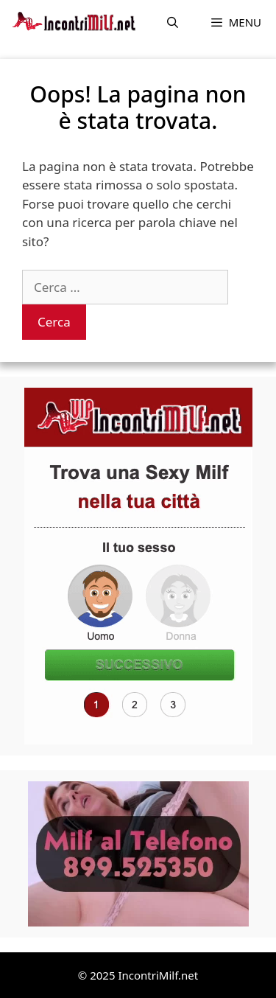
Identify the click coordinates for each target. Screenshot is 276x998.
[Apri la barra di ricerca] (172, 22)
